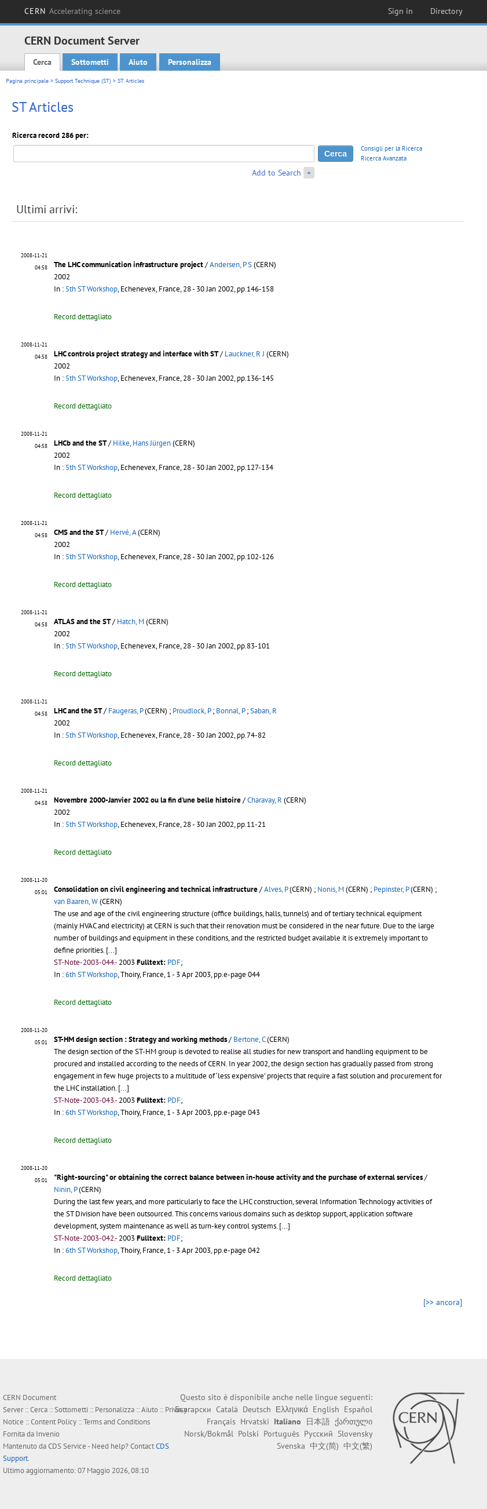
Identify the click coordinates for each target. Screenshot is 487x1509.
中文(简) (324, 1446)
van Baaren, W (76, 901)
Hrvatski (254, 1421)
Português (281, 1433)
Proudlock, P (192, 711)
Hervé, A (123, 532)
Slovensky (355, 1433)
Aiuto (138, 62)
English (326, 1409)
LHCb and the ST (80, 443)
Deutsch (257, 1409)
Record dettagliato (83, 317)
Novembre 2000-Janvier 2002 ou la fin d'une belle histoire (147, 800)
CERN (72, 11)
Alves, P (276, 889)
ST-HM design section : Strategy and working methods (140, 1039)
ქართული (353, 1421)
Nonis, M (330, 889)
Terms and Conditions (116, 1422)
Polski (248, 1433)
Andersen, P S (231, 264)
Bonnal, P (230, 711)
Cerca (42, 62)
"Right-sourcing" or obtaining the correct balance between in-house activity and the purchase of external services (238, 1177)
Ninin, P (65, 1189)
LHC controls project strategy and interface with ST (136, 354)
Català (227, 1409)
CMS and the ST (79, 532)
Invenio (48, 1434)
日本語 (318, 1421)
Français (221, 1421)
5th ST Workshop (91, 289)
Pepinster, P (391, 889)
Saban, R (263, 711)
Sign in (400, 11)
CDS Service (67, 1446)
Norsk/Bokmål (208, 1433)
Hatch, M (130, 621)
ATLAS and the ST (82, 621)
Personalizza (189, 62)
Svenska (291, 1446)
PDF (174, 962)
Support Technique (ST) (83, 81)
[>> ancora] (442, 1302)
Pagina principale (27, 81)
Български (193, 1409)
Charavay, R (264, 800)
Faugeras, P (125, 711)
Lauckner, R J (245, 354)
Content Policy (53, 1422)
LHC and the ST (78, 711)
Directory (446, 11)
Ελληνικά (292, 1409)
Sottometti (90, 62)
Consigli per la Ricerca (391, 148)
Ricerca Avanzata (384, 158)
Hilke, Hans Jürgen (142, 443)
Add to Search (276, 172)
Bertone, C (249, 1039)
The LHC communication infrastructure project (128, 264)
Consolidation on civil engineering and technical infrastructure (156, 889)
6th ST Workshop (91, 974)
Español (358, 1409)
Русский (318, 1433)
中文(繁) (357, 1446)
